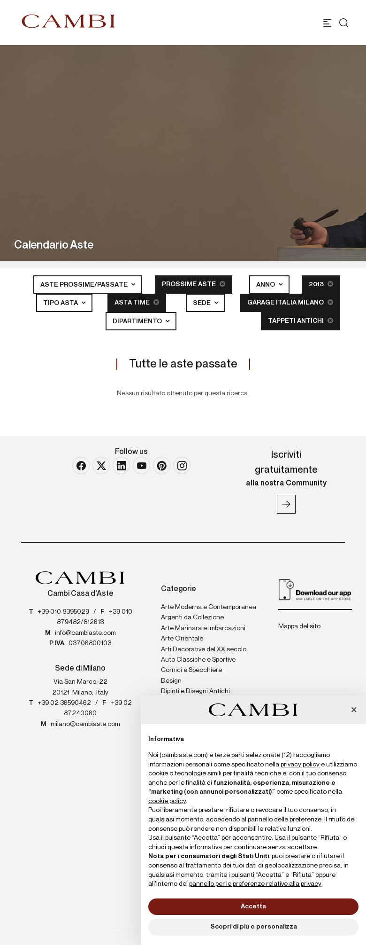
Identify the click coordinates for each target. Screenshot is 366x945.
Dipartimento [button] (138, 321)
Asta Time (136, 302)
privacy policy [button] (300, 764)
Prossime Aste (193, 284)
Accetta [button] (253, 906)
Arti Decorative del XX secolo (203, 649)
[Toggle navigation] (327, 23)
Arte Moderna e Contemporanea (208, 607)
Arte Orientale (182, 638)
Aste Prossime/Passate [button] (84, 284)
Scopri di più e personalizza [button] (253, 926)
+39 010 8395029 (63, 612)
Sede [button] (202, 303)
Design (171, 681)
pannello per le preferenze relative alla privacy (255, 884)
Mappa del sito (299, 626)
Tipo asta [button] (61, 303)
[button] (353, 710)
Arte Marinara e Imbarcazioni (203, 628)
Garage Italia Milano (290, 302)
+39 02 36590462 (64, 703)
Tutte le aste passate (183, 364)
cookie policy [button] (167, 801)
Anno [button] (266, 284)
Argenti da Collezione (192, 617)
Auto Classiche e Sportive (198, 659)
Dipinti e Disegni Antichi (195, 691)
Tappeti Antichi (300, 320)
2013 (321, 284)
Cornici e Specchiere (191, 670)
